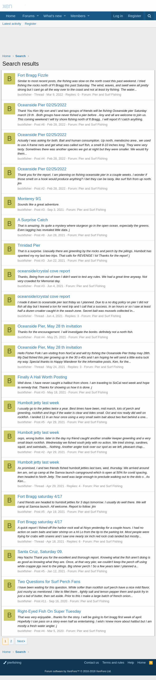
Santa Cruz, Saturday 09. (41, 556)
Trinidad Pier (30, 245)
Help (131, 667)
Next (20, 645)
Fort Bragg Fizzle (34, 75)
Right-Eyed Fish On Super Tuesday (50, 615)
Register (30, 23)
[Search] (149, 15)
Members (78, 16)
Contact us (91, 667)
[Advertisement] (78, 42)
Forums (29, 16)
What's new (52, 16)
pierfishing (12, 667)
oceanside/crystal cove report (45, 271)
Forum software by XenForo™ (78, 675)
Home (10, 16)
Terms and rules (113, 667)
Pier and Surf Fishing (108, 94)
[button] (38, 15)
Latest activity (11, 23)
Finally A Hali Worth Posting (43, 377)
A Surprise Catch (34, 220)
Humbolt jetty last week (39, 403)
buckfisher (26, 94)
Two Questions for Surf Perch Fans (50, 586)
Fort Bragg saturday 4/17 (41, 501)
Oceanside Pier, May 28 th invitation (51, 326)
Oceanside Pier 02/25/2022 (43, 105)
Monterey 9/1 (30, 198)
